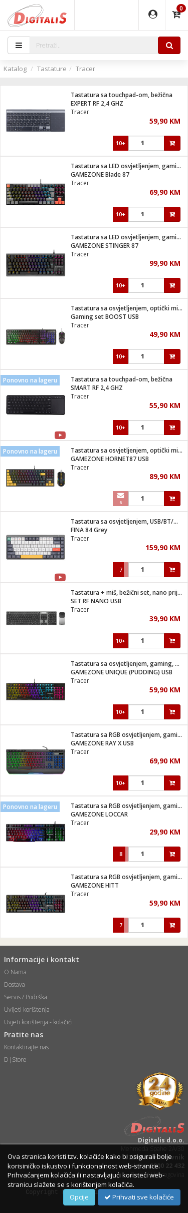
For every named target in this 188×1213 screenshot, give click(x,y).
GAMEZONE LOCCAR (99, 814)
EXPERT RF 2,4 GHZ (97, 103)
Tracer (85, 68)
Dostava (14, 984)
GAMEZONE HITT (95, 885)
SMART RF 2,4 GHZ (97, 387)
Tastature (52, 68)
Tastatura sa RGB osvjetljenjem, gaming (128, 734)
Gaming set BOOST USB (105, 316)
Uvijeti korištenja (27, 1009)
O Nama (15, 972)
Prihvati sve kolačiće (139, 1196)
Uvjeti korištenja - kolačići (38, 1022)
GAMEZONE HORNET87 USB (110, 459)
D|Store (15, 1059)
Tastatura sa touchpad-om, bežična (121, 95)
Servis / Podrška (25, 997)
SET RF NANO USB (96, 601)
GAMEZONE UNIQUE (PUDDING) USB (121, 672)
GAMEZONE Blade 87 (100, 174)
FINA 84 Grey (89, 530)
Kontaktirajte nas (26, 1047)
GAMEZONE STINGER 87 (104, 245)
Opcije (79, 1196)
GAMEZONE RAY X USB (102, 743)
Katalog (15, 68)
